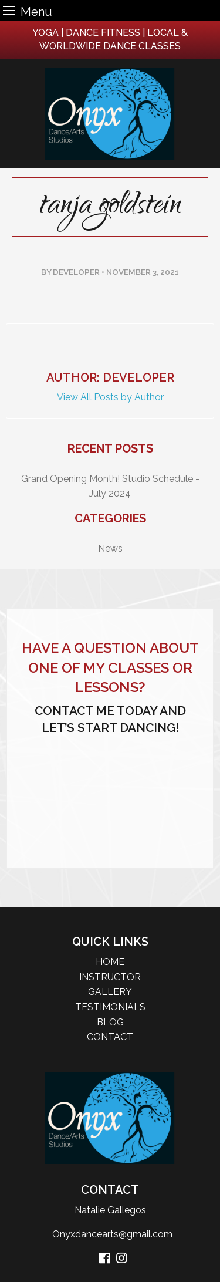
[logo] (110, 114)
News (110, 548)
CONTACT (110, 1037)
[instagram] (121, 1258)
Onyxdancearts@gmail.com (110, 1234)
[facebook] (104, 1258)
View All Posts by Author (110, 397)
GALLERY (110, 991)
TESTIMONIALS (110, 1007)
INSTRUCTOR (110, 977)
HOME (110, 961)
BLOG (110, 1022)
